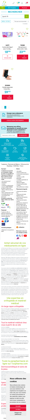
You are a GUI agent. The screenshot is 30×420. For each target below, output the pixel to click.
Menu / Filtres (6, 21)
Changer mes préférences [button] (18, 413)
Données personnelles (21, 184)
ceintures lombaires (21, 310)
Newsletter (4, 182)
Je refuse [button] (18, 409)
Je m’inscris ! (23, 135)
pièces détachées (10, 351)
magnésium (23, 282)
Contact (3, 184)
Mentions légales (20, 182)
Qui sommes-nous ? (6, 181)
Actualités (19, 171)
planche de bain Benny (6, 341)
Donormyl (26, 280)
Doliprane (15, 273)
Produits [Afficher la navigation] (13, 8)
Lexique (18, 175)
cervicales (25, 311)
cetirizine (15, 278)
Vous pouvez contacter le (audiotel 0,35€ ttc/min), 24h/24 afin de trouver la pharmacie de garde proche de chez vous (22, 205)
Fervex (4, 280)
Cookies (18, 185)
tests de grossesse (15, 282)
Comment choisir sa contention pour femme (10, 319)
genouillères (14, 310)
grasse (2, 277)
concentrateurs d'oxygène (23, 356)
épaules (2, 312)
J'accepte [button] (18, 406)
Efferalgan (9, 274)
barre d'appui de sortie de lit (19, 331)
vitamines (16, 284)
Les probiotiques (4, 408)
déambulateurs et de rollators (20, 336)
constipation (3, 278)
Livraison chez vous (21, 223)
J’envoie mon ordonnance (15, 120)
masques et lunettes (16, 357)
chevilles (12, 312)
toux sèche (23, 276)
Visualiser (7, 57)
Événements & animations (22, 174)
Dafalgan (16, 274)
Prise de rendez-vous (21, 172)
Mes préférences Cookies (22, 187)
